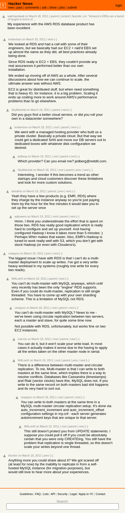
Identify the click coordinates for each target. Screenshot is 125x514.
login (119, 5)
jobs (62, 7)
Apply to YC (86, 494)
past (19, 7)
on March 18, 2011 (37, 16)
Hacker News (20, 3)
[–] (55, 39)
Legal (73, 494)
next (50, 39)
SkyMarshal (18, 109)
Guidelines (26, 494)
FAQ (38, 494)
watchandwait (16, 16)
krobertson (14, 39)
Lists (46, 494)
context (65, 16)
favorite (76, 16)
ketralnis (16, 191)
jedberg (22, 156)
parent (54, 16)
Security (63, 494)
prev (78, 169)
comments (32, 7)
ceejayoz (13, 253)
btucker (12, 455)
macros (22, 338)
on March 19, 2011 (39, 156)
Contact (100, 494)
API (53, 494)
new (11, 7)
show (53, 7)
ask (44, 7)
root (56, 127)
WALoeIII (17, 278)
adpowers (21, 216)
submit (72, 7)
